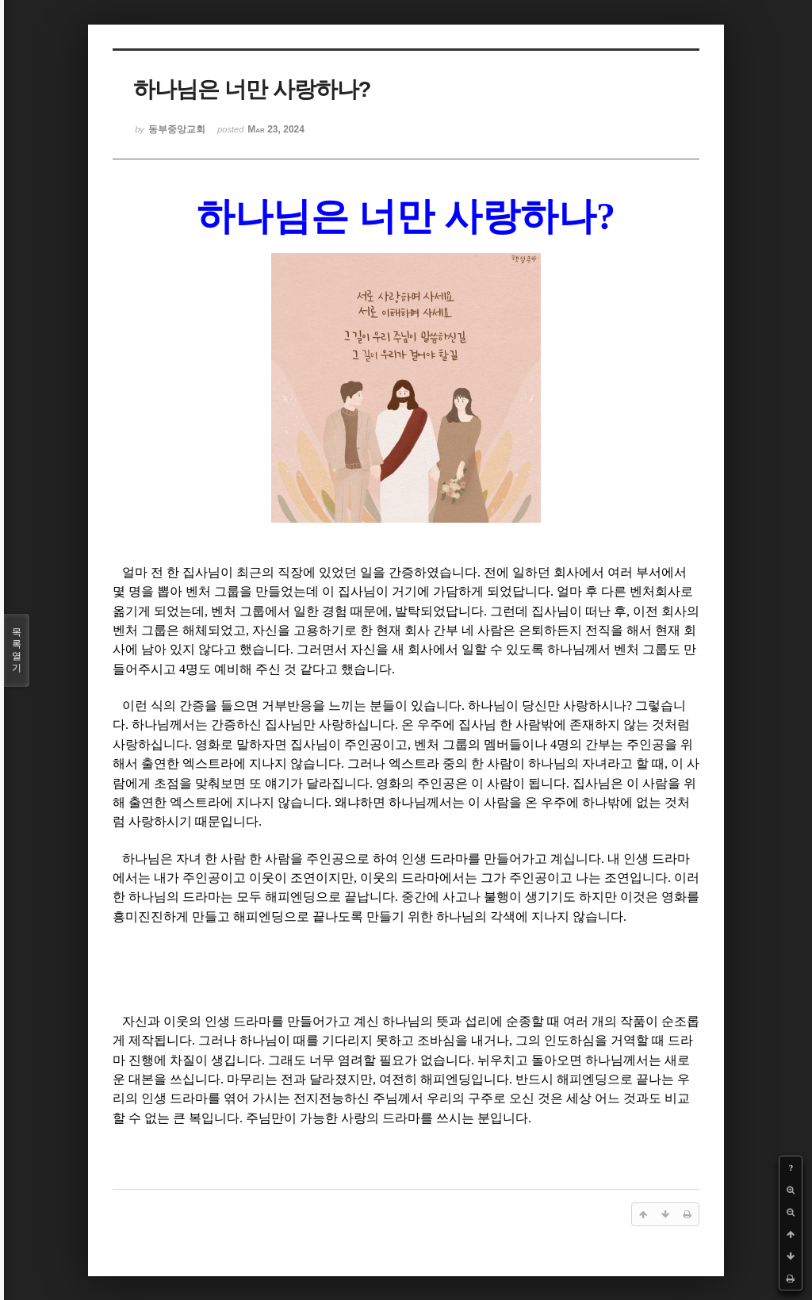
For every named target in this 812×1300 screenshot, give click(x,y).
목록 (16, 650)
